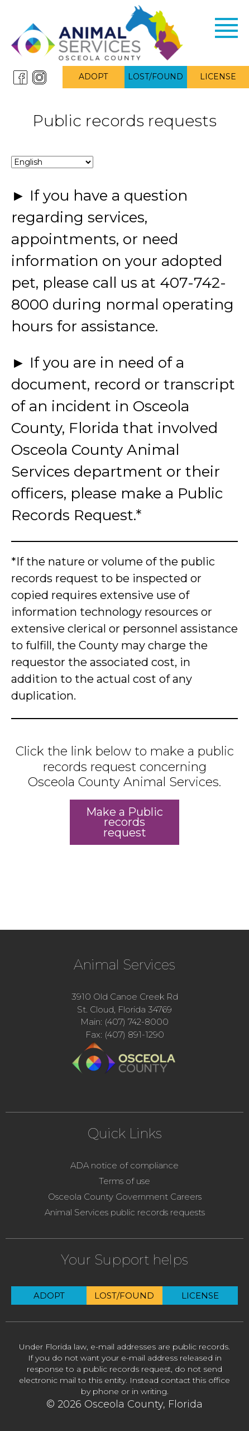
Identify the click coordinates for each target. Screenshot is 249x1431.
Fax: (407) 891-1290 (124, 1034)
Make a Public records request (124, 822)
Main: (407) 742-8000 (124, 1021)
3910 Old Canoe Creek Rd (124, 996)
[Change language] (52, 162)
